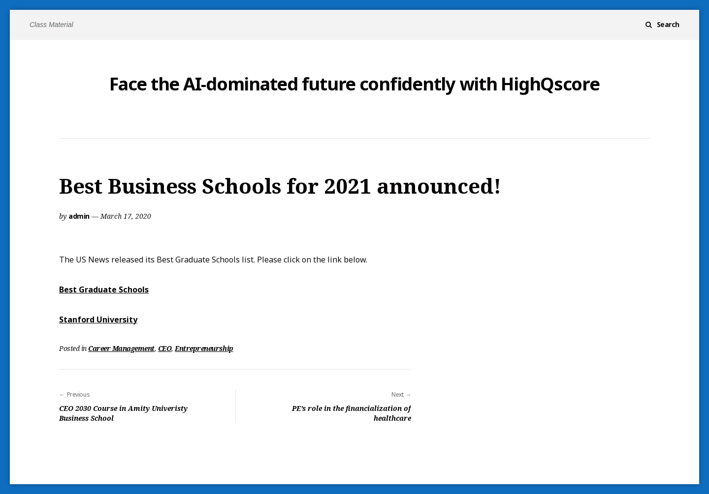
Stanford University (98, 319)
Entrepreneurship (204, 348)
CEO (165, 348)
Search (668, 24)
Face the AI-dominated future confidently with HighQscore (354, 84)
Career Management (121, 348)
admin (79, 216)
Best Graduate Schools (104, 289)
